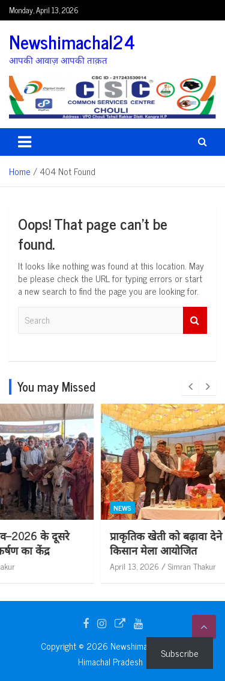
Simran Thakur (107, 566)
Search (195, 320)
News (37, 508)
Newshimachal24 (72, 41)
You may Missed (56, 386)
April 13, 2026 (49, 566)
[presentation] (190, 386)
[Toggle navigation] (24, 142)
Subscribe (180, 653)
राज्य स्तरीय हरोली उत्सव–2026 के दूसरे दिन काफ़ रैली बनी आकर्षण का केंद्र (105, 542)
